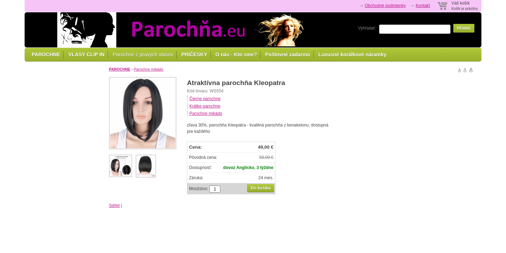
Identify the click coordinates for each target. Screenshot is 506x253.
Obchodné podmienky (385, 5)
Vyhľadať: (367, 28)
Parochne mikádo (148, 69)
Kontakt (423, 5)
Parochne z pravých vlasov (143, 54)
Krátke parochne (204, 106)
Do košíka (261, 188)
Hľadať (464, 28)
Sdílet (114, 205)
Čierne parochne (205, 98)
